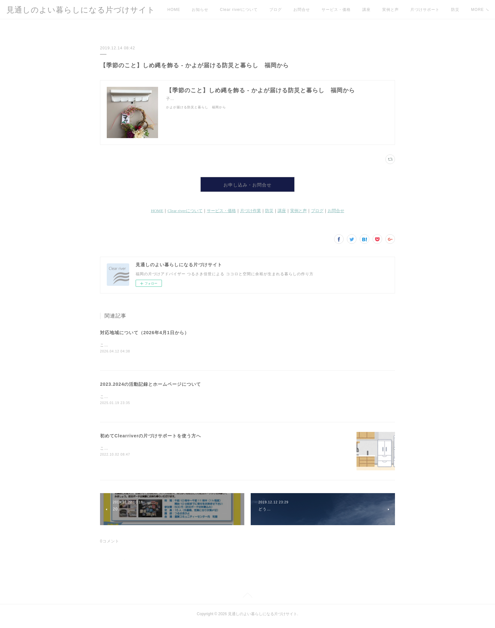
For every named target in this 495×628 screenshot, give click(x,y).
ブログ (275, 9)
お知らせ (200, 9)
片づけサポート (425, 9)
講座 (366, 9)
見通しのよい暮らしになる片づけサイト (80, 9)
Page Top (247, 600)
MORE (457, 9)
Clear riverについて (239, 9)
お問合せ (301, 9)
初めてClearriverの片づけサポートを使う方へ (150, 439)
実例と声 (390, 9)
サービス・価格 (336, 9)
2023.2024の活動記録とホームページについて (150, 388)
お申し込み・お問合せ (247, 186)
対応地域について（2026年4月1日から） (144, 335)
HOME (173, 9)
